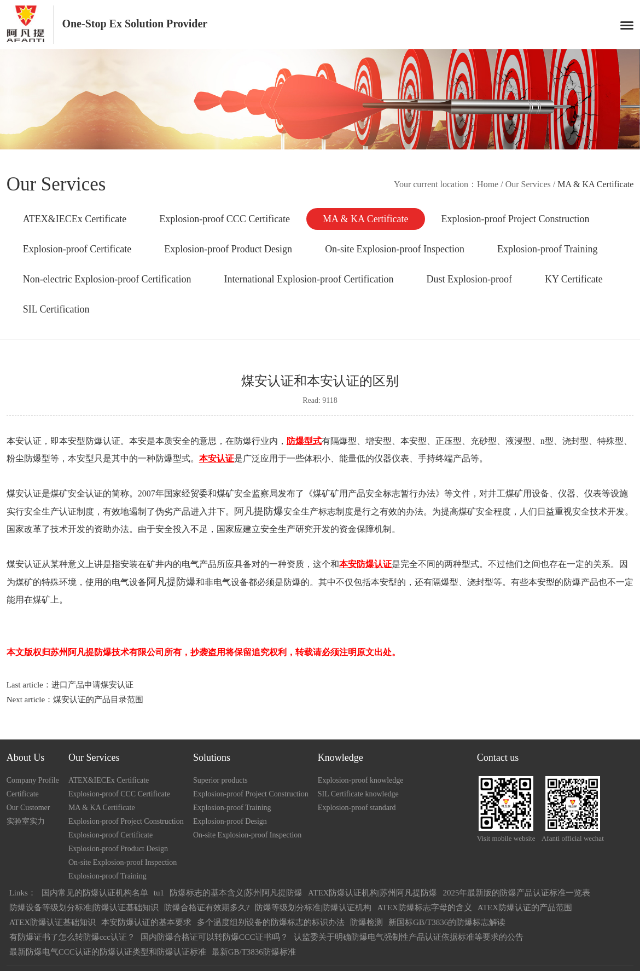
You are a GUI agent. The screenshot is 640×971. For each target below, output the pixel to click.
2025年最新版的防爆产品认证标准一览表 (516, 892)
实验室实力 (26, 821)
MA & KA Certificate (365, 218)
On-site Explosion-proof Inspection (394, 249)
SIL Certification (56, 309)
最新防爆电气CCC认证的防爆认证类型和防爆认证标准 (107, 951)
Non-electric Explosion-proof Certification (107, 279)
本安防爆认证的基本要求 (146, 922)
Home (487, 184)
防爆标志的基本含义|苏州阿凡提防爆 (236, 892)
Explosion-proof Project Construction (515, 218)
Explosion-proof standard (357, 808)
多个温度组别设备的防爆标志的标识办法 (271, 922)
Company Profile (33, 780)
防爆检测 (366, 922)
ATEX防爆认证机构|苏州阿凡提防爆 (372, 892)
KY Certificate (574, 279)
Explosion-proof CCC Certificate (224, 218)
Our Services (528, 184)
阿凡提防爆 (258, 511)
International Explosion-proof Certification (309, 279)
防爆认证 (102, 441)
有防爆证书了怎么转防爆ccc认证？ (72, 937)
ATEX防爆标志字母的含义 (424, 907)
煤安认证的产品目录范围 (98, 699)
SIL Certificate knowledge (358, 794)
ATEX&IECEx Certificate (74, 218)
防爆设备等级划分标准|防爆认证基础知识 (84, 907)
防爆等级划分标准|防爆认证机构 (313, 907)
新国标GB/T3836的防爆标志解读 (446, 922)
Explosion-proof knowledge (361, 780)
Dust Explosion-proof (470, 279)
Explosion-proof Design (230, 821)
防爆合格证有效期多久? (207, 907)
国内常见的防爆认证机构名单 (95, 892)
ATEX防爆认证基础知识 (52, 922)
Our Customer (28, 808)
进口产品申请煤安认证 (92, 684)
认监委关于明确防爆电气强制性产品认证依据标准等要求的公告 (408, 937)
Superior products (220, 780)
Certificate (23, 794)
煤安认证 (24, 493)
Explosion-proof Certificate (77, 249)
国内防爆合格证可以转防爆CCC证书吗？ (214, 937)
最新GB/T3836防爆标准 (254, 951)
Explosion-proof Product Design (228, 249)
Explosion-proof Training (547, 249)
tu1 (159, 892)
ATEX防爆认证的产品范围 (525, 907)
